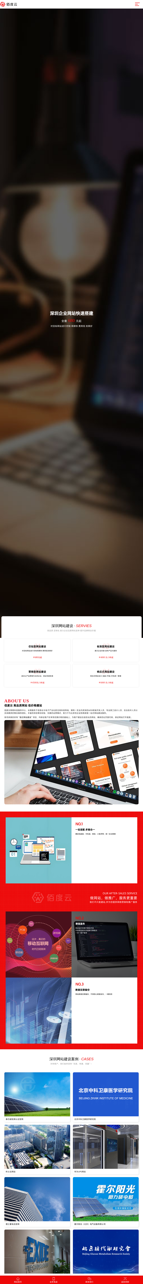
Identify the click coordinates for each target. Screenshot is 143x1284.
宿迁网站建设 (25, 717)
